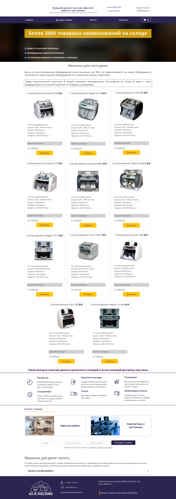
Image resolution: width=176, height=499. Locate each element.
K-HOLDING (131, 492)
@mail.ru (74, 487)
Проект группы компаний (113, 492)
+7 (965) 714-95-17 (142, 8)
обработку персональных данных (101, 447)
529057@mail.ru (143, 11)
